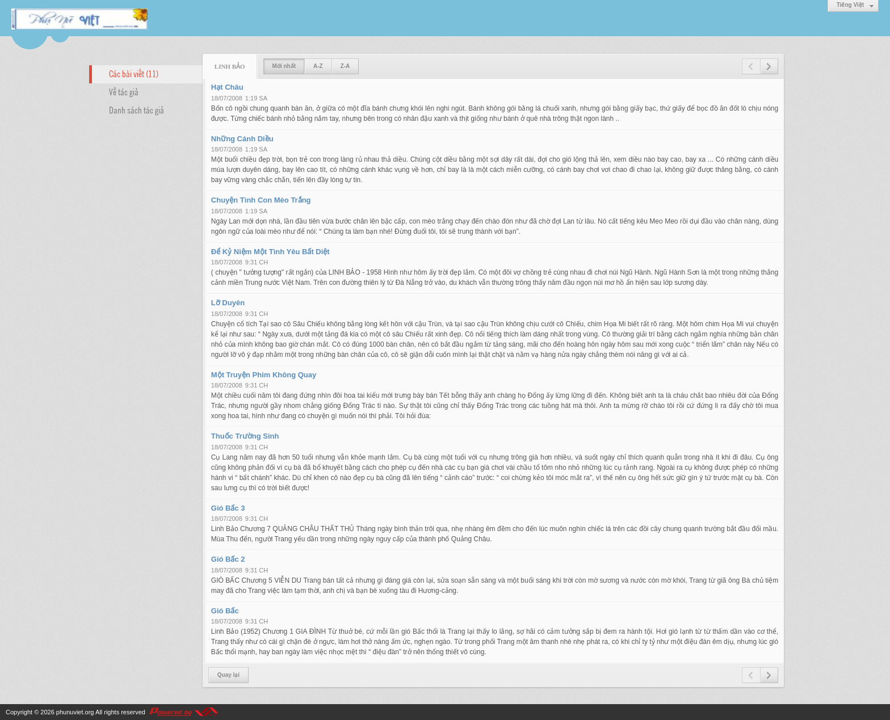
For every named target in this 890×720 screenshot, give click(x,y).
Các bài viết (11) (133, 73)
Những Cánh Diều (242, 138)
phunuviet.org (75, 712)
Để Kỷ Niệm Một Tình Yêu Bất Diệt (270, 251)
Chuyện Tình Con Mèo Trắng (261, 200)
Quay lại (228, 675)
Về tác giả (123, 91)
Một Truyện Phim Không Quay (263, 374)
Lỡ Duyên (228, 302)
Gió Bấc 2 (228, 559)
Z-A (345, 66)
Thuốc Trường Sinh (245, 436)
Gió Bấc (225, 611)
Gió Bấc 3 (228, 508)
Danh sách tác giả (136, 109)
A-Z (318, 66)
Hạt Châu (227, 87)
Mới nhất (284, 66)
